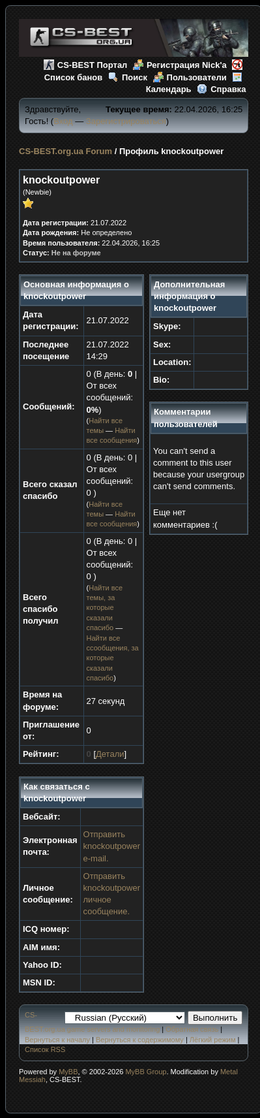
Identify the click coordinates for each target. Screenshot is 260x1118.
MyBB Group (145, 1072)
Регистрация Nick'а (180, 65)
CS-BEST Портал (86, 65)
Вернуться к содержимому (140, 1040)
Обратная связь (192, 1029)
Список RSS (45, 1049)
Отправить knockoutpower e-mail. (111, 846)
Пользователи (190, 77)
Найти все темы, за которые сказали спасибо (105, 608)
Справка (221, 89)
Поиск (127, 77)
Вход (62, 121)
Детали (110, 754)
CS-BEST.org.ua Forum (65, 151)
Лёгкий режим (213, 1040)
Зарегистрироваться (126, 121)
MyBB (68, 1072)
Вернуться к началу (57, 1040)
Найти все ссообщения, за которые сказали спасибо (113, 658)
